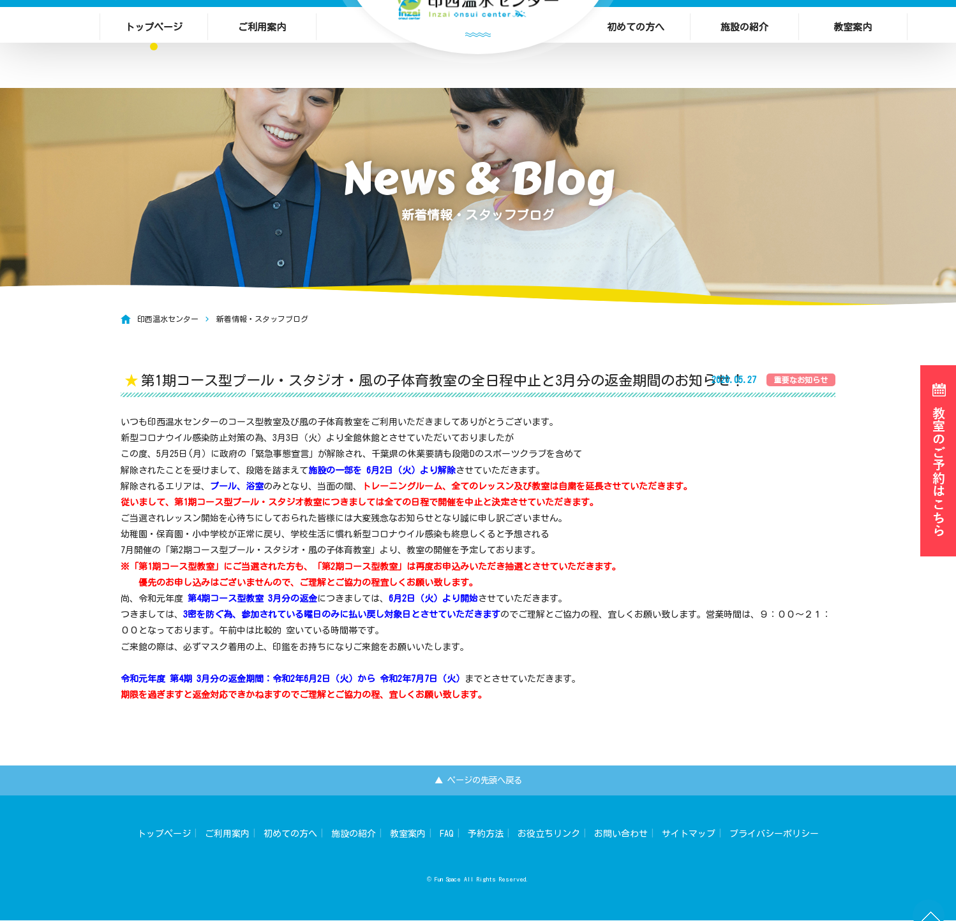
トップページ (154, 28)
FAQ (447, 834)
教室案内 (852, 28)
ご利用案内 (262, 28)
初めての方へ (635, 28)
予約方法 (486, 834)
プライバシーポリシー (774, 834)
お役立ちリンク (549, 834)
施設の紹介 (744, 28)
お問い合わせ (621, 834)
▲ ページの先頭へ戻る (478, 780)
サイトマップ (688, 834)
